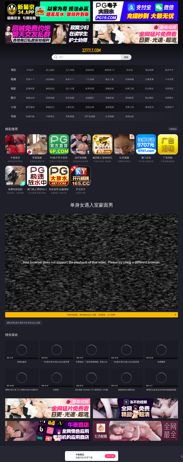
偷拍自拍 (50, 88)
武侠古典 (90, 107)
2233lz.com (91, 50)
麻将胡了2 (110, 69)
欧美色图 (70, 97)
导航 (13, 116)
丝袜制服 (129, 79)
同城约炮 (30, 116)
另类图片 (169, 97)
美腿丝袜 (109, 97)
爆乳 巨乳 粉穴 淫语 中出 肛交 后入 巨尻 (23, 322)
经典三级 (129, 88)
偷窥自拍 (30, 97)
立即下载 (110, 456)
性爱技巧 (169, 107)
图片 (13, 97)
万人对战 (70, 69)
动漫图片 (90, 97)
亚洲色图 (50, 97)
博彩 (13, 70)
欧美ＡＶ (70, 79)
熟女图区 (149, 97)
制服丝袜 (109, 88)
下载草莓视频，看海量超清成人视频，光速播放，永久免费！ (121, 314)
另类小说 (129, 107)
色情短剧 (129, 116)
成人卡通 (70, 88)
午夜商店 (50, 116)
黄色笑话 (149, 107)
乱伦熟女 (149, 88)
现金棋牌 (149, 69)
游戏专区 (90, 69)
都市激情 (30, 107)
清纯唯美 (129, 97)
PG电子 (30, 69)
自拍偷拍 (50, 79)
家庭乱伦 (50, 107)
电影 (13, 88)
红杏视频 (109, 116)
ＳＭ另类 (169, 79)
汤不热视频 (90, 116)
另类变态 (169, 88)
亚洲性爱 (30, 88)
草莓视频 (70, 116)
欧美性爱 (90, 88)
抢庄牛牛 (169, 69)
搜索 (126, 57)
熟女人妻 (109, 79)
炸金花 (129, 69)
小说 (13, 107)
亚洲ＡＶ (30, 79)
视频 (13, 79)
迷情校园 (109, 107)
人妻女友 (70, 107)
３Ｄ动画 (90, 79)
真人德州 (50, 69)
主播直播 (149, 79)
